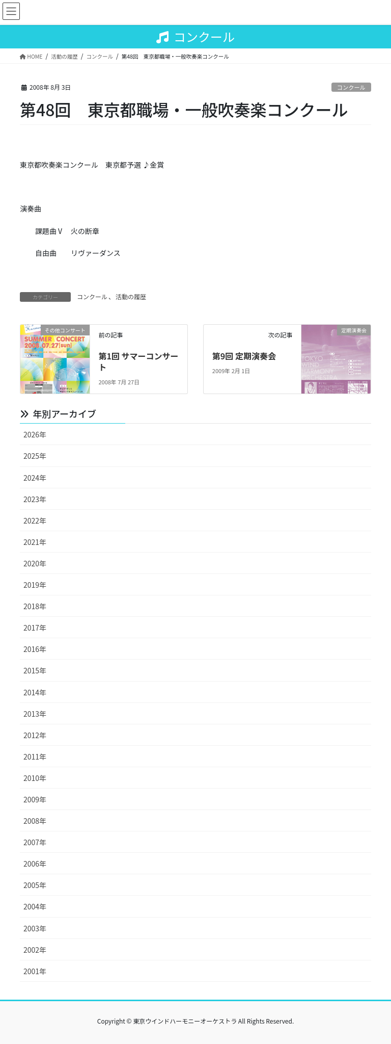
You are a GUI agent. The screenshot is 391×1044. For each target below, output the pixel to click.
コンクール (351, 87)
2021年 (34, 542)
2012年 (34, 735)
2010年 (34, 778)
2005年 (34, 885)
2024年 (34, 478)
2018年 (34, 606)
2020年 (34, 563)
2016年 (34, 649)
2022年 (34, 520)
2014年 (34, 692)
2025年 (34, 456)
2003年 (34, 928)
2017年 (34, 627)
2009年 (34, 799)
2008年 (34, 821)
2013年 (34, 714)
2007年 (34, 842)
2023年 (34, 499)
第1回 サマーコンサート (138, 361)
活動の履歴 (131, 296)
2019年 (34, 585)
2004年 (34, 906)
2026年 (34, 434)
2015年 (34, 670)
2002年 (34, 950)
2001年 (34, 971)
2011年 (34, 756)
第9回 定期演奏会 (244, 356)
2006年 (34, 863)
